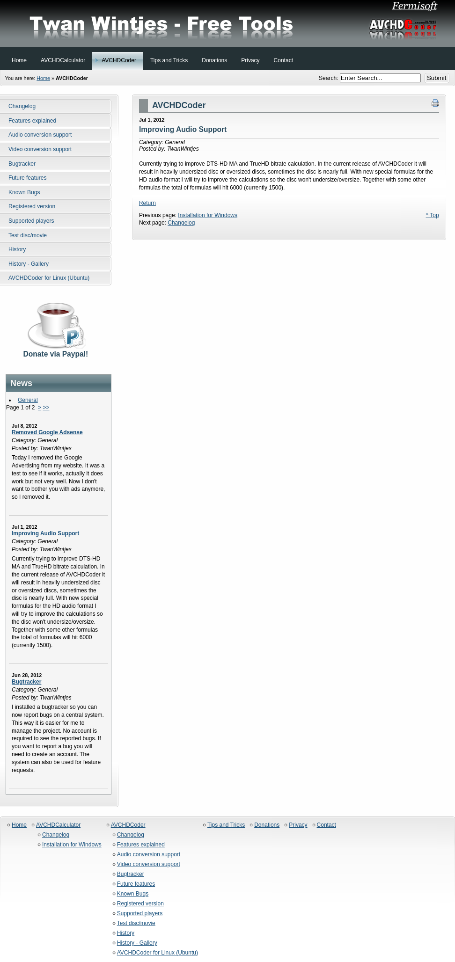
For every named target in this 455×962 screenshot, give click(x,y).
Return (147, 203)
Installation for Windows (207, 215)
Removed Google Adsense (47, 432)
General (28, 400)
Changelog (181, 222)
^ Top (432, 215)
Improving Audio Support (45, 533)
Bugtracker (26, 681)
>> (46, 407)
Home (43, 78)
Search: (329, 78)
